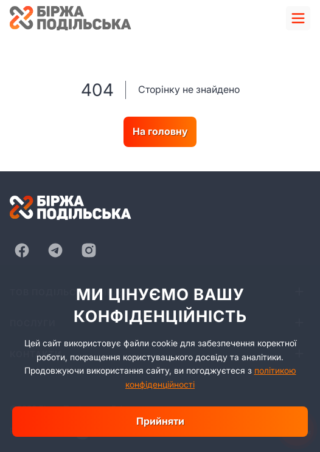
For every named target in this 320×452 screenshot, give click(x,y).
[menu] (298, 18)
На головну (160, 131)
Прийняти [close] (160, 421)
